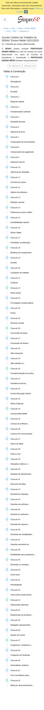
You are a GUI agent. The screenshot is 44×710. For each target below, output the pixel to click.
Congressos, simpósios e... (21, 645)
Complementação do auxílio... (22, 373)
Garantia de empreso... (19, 524)
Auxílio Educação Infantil (20, 394)
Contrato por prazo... (18, 182)
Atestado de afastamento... (21, 474)
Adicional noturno (17, 162)
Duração (13, 92)
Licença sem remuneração (21, 434)
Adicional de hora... (18, 132)
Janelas (13, 263)
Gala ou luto (15, 454)
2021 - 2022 (11, 31)
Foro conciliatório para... (20, 675)
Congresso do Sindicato (20, 655)
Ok (26, 12)
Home (6, 28)
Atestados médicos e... (19, 464)
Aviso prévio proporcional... (21, 595)
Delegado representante (20, 625)
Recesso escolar (17, 323)
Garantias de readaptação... (21, 534)
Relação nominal (17, 202)
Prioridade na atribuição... (20, 243)
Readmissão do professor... (21, 615)
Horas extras (15, 293)
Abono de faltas (16, 444)
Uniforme (14, 283)
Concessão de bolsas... (20, 343)
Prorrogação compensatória (21, 303)
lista (13, 28)
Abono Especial (16, 404)
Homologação (16, 585)
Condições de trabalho (19, 273)
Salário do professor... (19, 192)
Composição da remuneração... (23, 142)
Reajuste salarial (17, 102)
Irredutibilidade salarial (19, 222)
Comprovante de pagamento (22, 152)
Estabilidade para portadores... (23, 555)
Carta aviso (15, 575)
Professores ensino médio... (21, 212)
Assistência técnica (18, 383)
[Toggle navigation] (5, 19)
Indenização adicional (19, 605)
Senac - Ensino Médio (27, 28)
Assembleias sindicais (19, 665)
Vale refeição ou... (17, 363)
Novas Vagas (15, 233)
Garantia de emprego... (20, 494)
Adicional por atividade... (20, 172)
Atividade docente (17, 122)
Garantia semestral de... (20, 544)
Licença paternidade (18, 414)
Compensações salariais (20, 112)
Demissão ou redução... (20, 565)
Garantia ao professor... (20, 504)
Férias (13, 313)
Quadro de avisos (17, 635)
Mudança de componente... (21, 253)
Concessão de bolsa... (19, 333)
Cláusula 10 (14, 66)
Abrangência (15, 82)
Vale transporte (16, 353)
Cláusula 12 (29, 66)
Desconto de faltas (18, 484)
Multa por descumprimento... (22, 685)
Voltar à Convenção (14, 71)
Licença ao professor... (19, 424)
